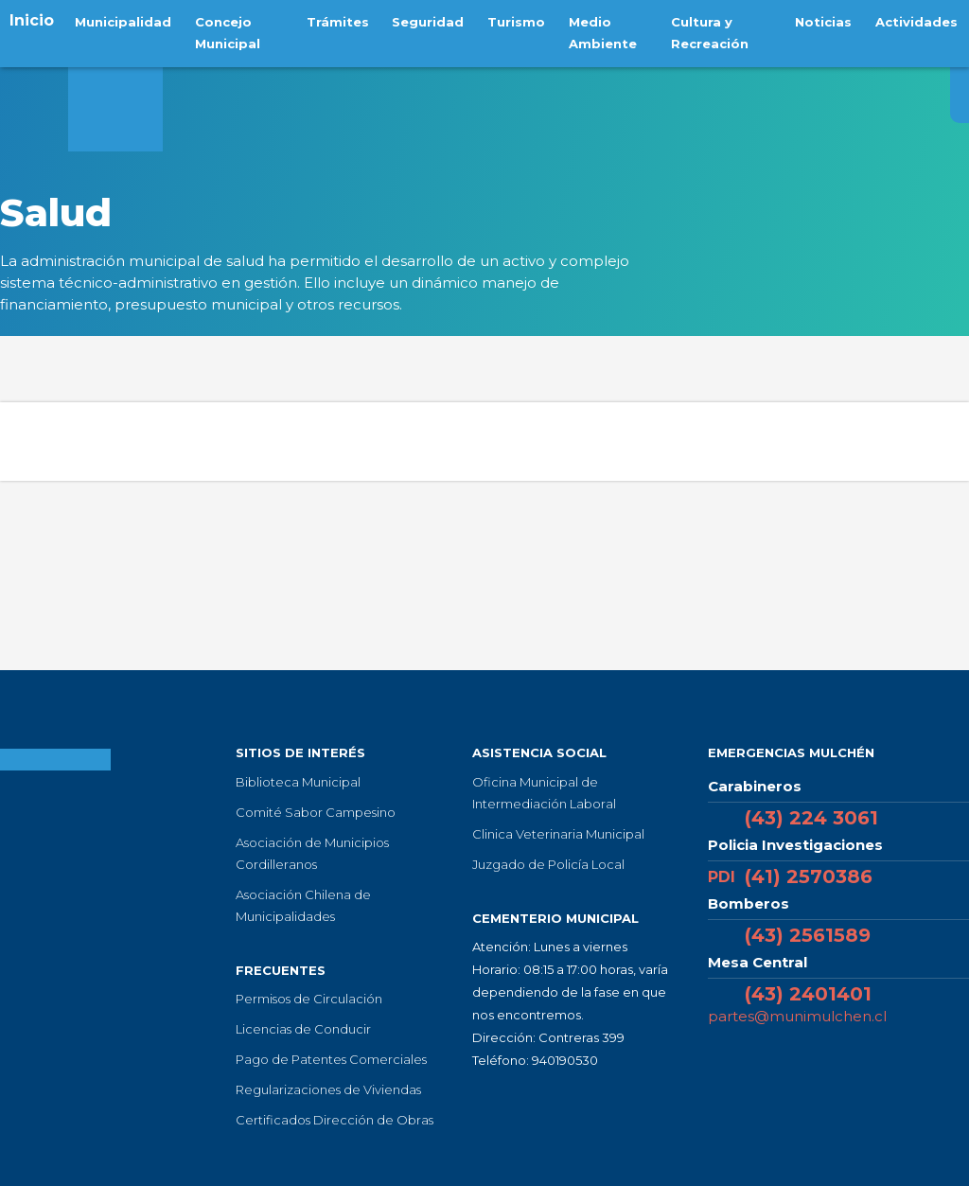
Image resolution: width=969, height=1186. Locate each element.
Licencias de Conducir (303, 1028)
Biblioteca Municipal (298, 781)
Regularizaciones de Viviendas (328, 1089)
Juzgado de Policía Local (548, 864)
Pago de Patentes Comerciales (331, 1059)
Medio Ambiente (591, 30)
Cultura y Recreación (706, 30)
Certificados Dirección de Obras (334, 1119)
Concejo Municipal (221, 30)
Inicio (31, 20)
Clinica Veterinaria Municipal (558, 833)
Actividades (918, 19)
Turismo (509, 19)
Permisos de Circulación (309, 998)
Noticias (830, 19)
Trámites (339, 19)
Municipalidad (121, 19)
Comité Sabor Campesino (316, 812)
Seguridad (426, 19)
